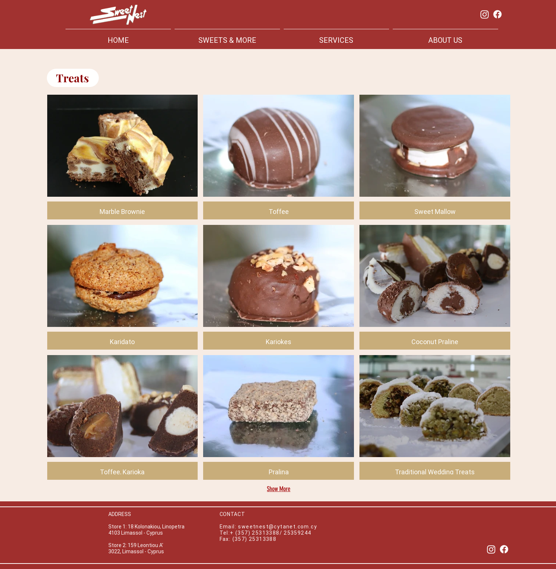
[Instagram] (484, 14)
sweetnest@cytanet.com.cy (277, 527)
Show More (278, 489)
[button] (122, 157)
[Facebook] (497, 14)
